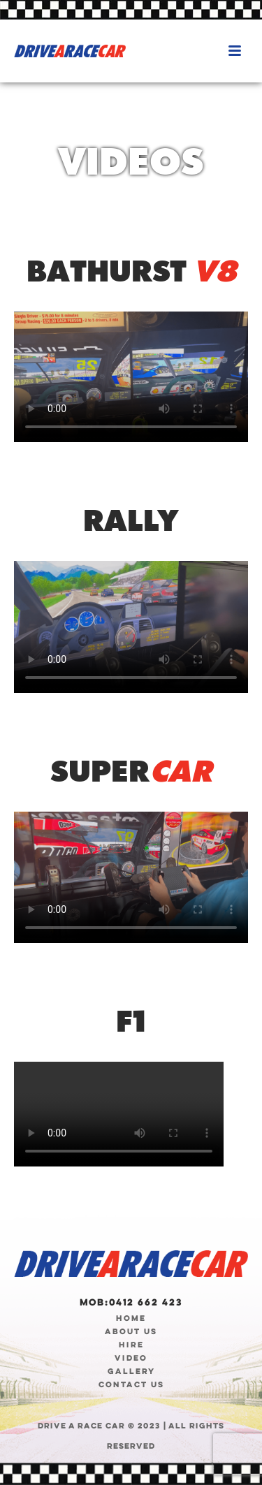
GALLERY (131, 1371)
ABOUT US (131, 1331)
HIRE (131, 1344)
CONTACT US (131, 1384)
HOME (131, 1318)
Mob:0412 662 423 (131, 1302)
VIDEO (131, 1357)
